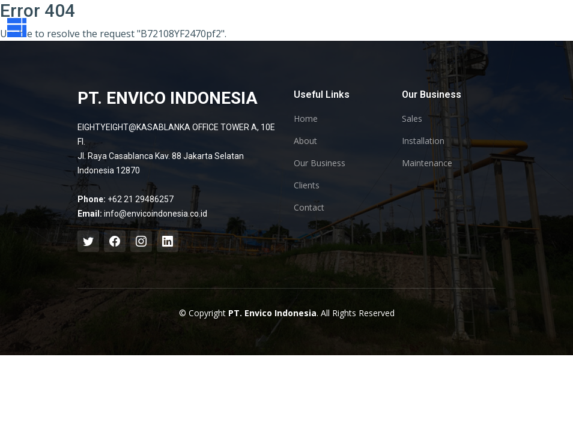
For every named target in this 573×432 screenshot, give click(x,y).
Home (306, 119)
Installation (423, 141)
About (305, 141)
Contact (309, 207)
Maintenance (427, 163)
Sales (412, 119)
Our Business (319, 163)
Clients (307, 185)
